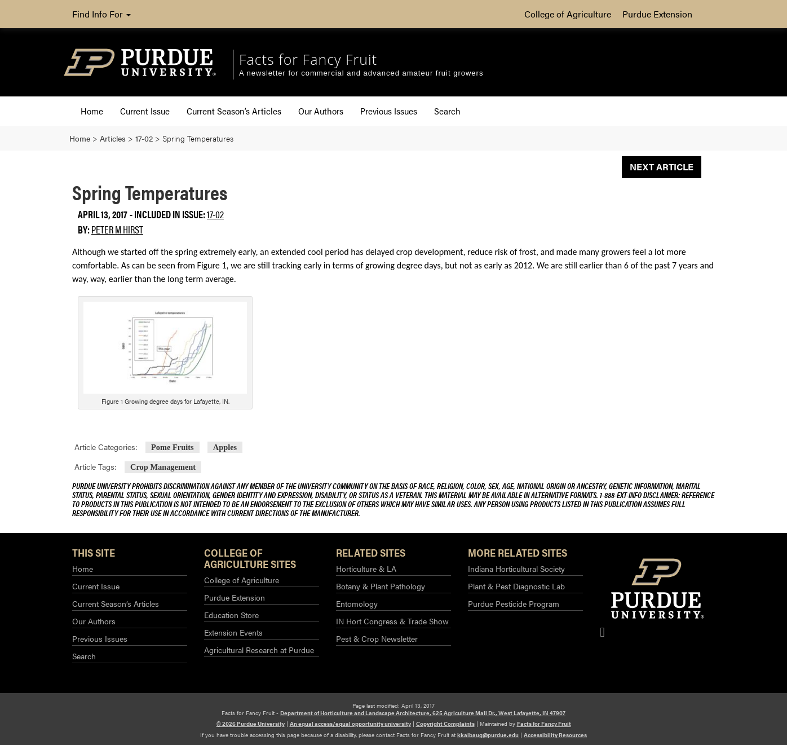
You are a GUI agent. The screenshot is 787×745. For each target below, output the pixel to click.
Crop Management (163, 466)
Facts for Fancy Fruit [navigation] (308, 59)
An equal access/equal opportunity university (350, 724)
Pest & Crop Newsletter (377, 638)
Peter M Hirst (117, 229)
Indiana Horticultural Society (516, 568)
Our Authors (320, 110)
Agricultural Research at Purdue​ (259, 649)
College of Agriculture (567, 13)
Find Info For (101, 13)
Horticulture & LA (366, 568)
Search (447, 110)
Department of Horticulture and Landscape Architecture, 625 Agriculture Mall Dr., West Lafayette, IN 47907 (422, 713)
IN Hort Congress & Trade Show (392, 621)
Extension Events (233, 632)
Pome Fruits (172, 447)
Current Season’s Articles (234, 110)
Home (92, 110)
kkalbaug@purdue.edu (488, 735)
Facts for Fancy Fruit (544, 724)
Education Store (231, 614)
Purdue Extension (657, 13)
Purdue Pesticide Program (513, 603)
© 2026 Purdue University (250, 724)
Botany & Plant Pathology (380, 586)
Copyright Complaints (445, 724)
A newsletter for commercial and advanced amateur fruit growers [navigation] (361, 73)
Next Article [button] (661, 166)
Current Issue (145, 110)
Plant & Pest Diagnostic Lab (516, 586)
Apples (225, 447)
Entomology (357, 603)
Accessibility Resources (555, 735)
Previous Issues (388, 110)
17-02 (215, 214)
